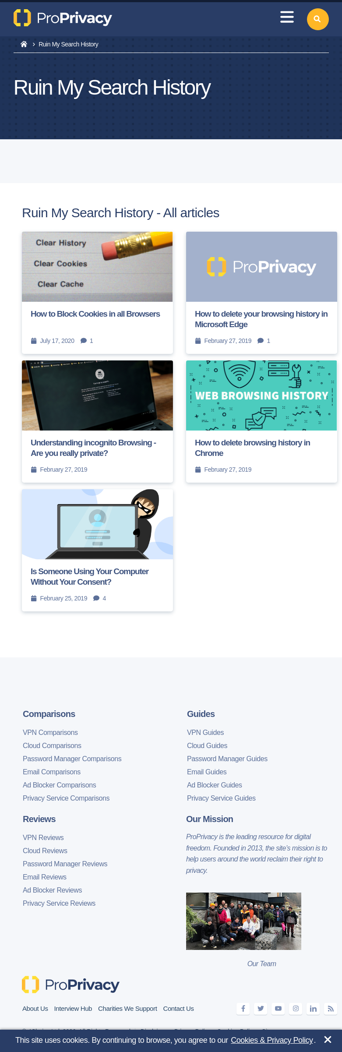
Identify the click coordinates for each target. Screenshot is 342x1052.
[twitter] (260, 1009)
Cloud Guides (207, 745)
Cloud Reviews (45, 850)
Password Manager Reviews (65, 864)
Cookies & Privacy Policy (272, 1040)
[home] (24, 44)
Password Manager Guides (227, 759)
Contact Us (178, 1008)
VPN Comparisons (50, 732)
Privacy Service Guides (221, 798)
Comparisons (49, 714)
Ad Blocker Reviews (52, 890)
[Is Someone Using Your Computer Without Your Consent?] (97, 550)
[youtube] (278, 1009)
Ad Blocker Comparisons (59, 785)
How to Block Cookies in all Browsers (95, 313)
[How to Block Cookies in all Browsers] (97, 293)
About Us (35, 1008)
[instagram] (295, 1009)
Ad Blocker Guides (214, 785)
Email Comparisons (52, 772)
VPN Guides (205, 732)
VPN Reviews (43, 837)
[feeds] (330, 1009)
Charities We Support (127, 1008)
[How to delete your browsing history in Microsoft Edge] (261, 293)
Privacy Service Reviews (59, 903)
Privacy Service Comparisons (66, 798)
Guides (201, 714)
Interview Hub (73, 1008)
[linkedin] (313, 1009)
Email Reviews (45, 877)
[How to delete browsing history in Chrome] (261, 421)
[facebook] (243, 1009)
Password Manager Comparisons (72, 759)
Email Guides (206, 772)
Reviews (39, 819)
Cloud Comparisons (52, 745)
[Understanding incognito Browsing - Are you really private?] (97, 421)
